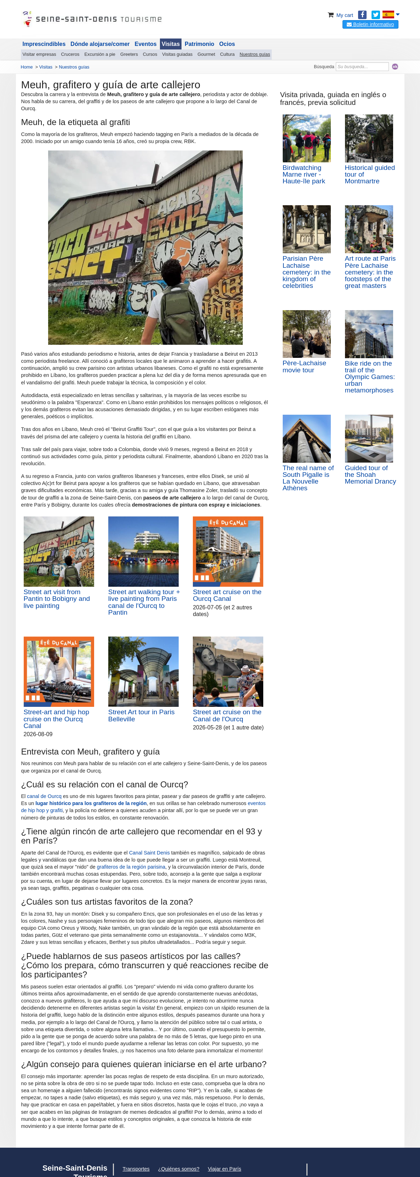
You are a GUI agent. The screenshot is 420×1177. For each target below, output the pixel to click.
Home (27, 67)
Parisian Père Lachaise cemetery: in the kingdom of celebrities (307, 272)
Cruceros (70, 54)
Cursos (150, 54)
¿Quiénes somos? (179, 1169)
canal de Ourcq (44, 796)
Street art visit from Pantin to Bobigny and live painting (57, 598)
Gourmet (206, 54)
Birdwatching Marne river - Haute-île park (304, 174)
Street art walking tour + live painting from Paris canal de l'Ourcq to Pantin (144, 602)
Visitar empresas (39, 54)
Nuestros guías (255, 54)
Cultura (227, 54)
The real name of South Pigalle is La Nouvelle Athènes (308, 478)
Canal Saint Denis (149, 853)
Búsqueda (324, 66)
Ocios (227, 44)
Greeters (129, 54)
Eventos (146, 44)
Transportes (136, 1169)
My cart (340, 15)
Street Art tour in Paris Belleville (141, 715)
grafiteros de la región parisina (131, 867)
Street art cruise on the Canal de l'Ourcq (227, 715)
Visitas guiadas (177, 54)
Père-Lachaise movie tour (305, 366)
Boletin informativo (370, 24)
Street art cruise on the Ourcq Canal (227, 595)
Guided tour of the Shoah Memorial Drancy (370, 474)
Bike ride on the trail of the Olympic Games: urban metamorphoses (370, 377)
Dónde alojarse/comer (100, 44)
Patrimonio (199, 44)
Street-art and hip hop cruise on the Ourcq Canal (57, 718)
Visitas (171, 44)
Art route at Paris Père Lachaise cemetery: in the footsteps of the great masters (370, 272)
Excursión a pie (100, 54)
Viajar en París (224, 1169)
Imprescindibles (44, 44)
